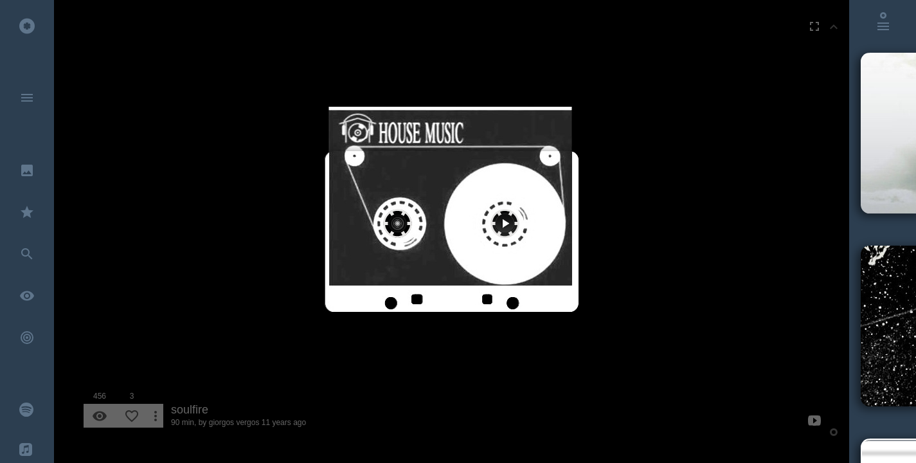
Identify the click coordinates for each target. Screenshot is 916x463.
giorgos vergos (234, 422)
